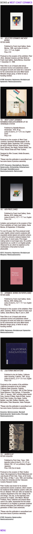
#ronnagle (3, 169)
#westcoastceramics (14, 82)
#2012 (2, 253)
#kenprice (25, 165)
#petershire (4, 82)
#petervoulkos (4, 167)
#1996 (2, 80)
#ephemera (16, 80)
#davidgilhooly (17, 165)
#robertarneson (24, 167)
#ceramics (8, 80)
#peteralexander (5, 414)
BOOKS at (4, 2)
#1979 (2, 165)
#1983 (2, 517)
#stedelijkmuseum (13, 169)
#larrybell (22, 412)
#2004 (2, 330)
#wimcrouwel (18, 171)
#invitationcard (25, 80)
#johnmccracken (13, 412)
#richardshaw (14, 167)
